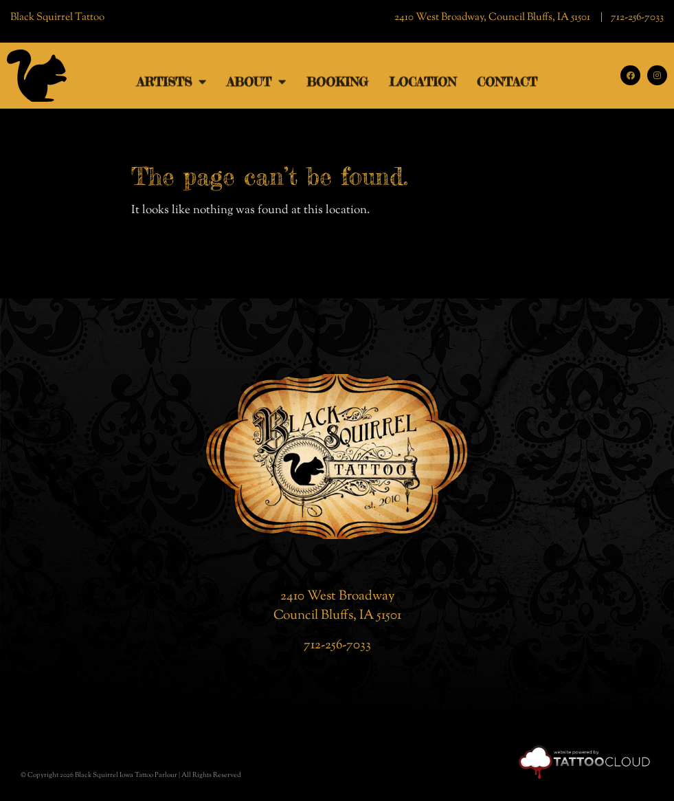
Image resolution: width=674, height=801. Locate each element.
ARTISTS (171, 87)
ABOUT (256, 87)
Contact (507, 87)
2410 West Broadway (337, 596)
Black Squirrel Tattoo (57, 17)
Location (422, 87)
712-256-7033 (637, 17)
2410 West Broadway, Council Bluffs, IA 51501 (493, 17)
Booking (337, 87)
